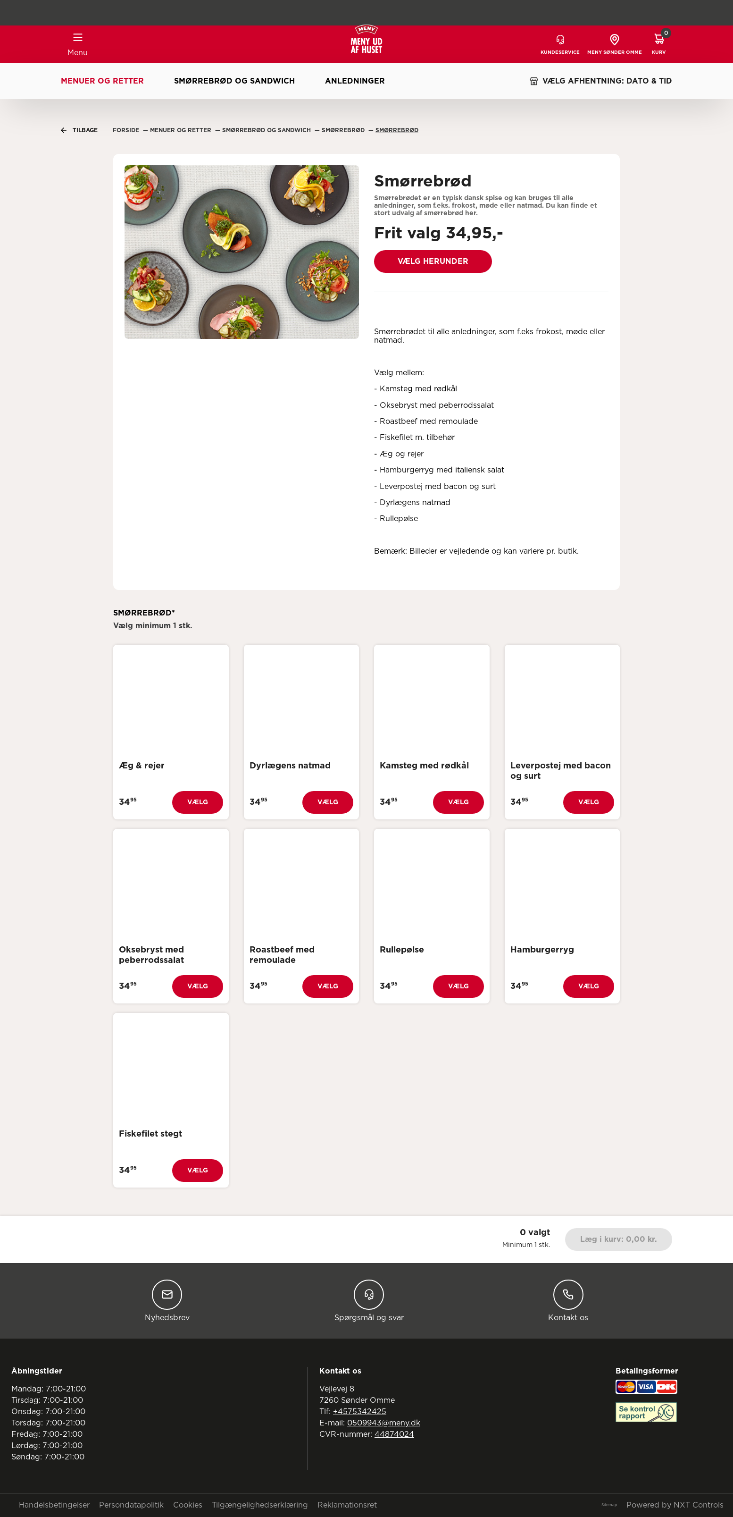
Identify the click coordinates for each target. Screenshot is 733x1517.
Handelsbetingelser (54, 1505)
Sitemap (609, 1505)
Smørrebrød (396, 130)
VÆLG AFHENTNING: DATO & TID (600, 81)
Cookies (187, 1505)
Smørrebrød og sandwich (234, 81)
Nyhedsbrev (167, 1301)
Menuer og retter (102, 81)
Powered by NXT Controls (675, 1505)
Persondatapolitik (131, 1505)
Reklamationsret (347, 1505)
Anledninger (355, 81)
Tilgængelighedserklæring (260, 1505)
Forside (127, 130)
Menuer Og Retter (181, 130)
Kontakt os (568, 1301)
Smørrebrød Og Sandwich (267, 130)
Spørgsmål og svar (369, 1301)
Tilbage (79, 130)
